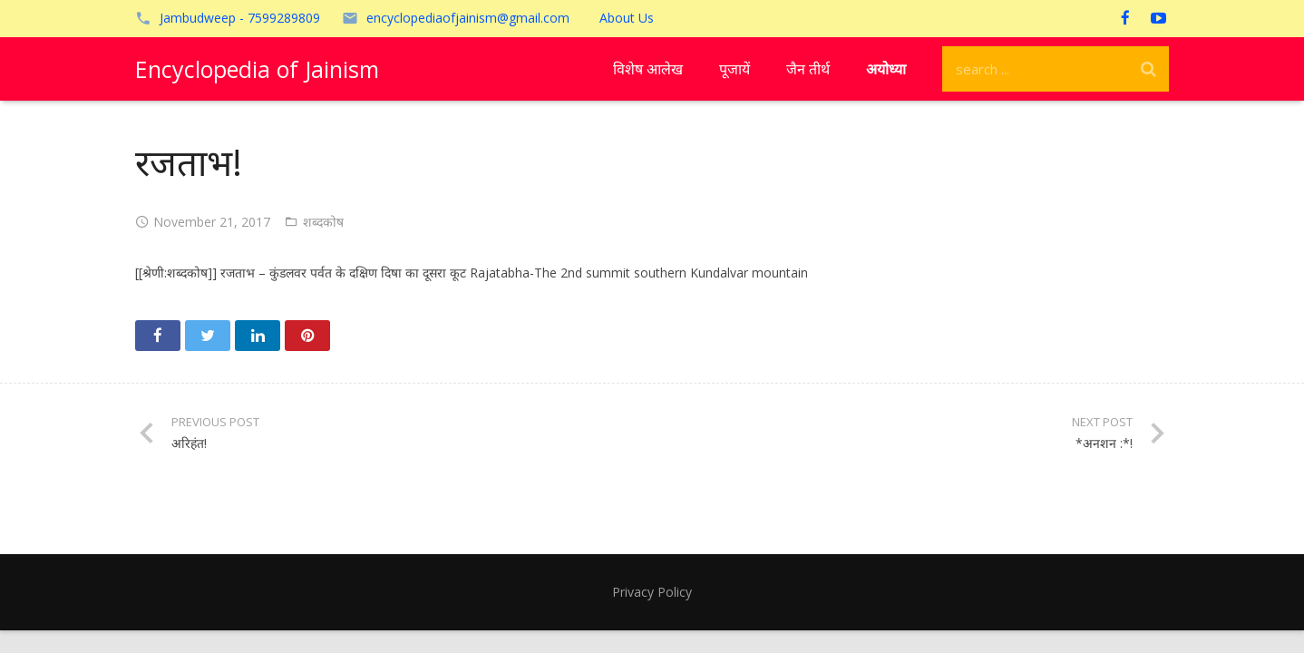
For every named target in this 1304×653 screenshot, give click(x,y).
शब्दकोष (323, 221)
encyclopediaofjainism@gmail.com (467, 17)
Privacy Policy (652, 591)
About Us (626, 17)
